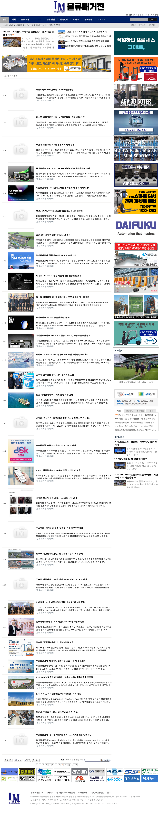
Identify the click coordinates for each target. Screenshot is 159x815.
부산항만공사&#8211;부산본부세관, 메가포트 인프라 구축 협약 (36, 25)
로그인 (133, 25)
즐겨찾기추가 (132, 15)
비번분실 (151, 25)
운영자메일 (144, 15)
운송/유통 (25, 19)
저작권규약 (82, 792)
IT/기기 (38, 19)
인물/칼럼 (50, 19)
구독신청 (88, 19)
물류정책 (64, 19)
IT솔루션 (119, 437)
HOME (6, 76)
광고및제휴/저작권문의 (65, 792)
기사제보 (49, 792)
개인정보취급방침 (96, 792)
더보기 (102, 19)
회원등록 (142, 25)
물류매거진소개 (36, 792)
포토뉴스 (118, 350)
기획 (14, 19)
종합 (5, 19)
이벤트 (76, 19)
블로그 (109, 792)
